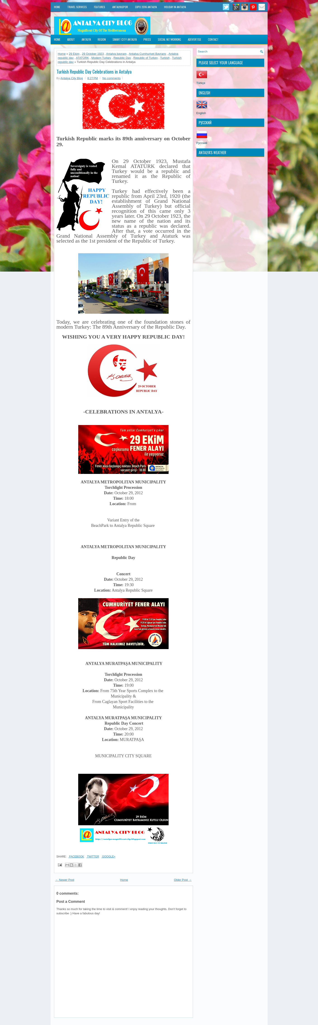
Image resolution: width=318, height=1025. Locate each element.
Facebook (76, 856)
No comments (111, 78)
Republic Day (122, 58)
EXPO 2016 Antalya (146, 7)
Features (99, 7)
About (71, 39)
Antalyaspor (120, 7)
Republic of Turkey (145, 58)
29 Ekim (74, 53)
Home (57, 7)
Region (102, 39)
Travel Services (77, 7)
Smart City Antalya (125, 39)
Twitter (92, 856)
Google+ (108, 856)
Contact (213, 39)
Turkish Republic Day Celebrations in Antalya (94, 71)
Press (147, 39)
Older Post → (182, 880)
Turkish (165, 58)
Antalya (86, 39)
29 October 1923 (93, 53)
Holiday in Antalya (175, 7)
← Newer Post (64, 880)
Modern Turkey (101, 58)
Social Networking (169, 39)
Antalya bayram (116, 53)
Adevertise (194, 39)
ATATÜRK (82, 58)
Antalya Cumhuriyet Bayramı (147, 53)
